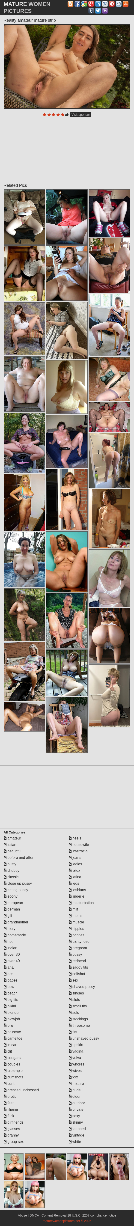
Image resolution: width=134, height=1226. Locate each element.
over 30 (12, 954)
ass (8, 974)
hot (8, 941)
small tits (78, 1006)
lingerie (76, 896)
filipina (11, 1109)
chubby (11, 870)
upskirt (76, 1045)
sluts (74, 1000)
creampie (13, 1071)
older (75, 1096)
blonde (11, 1013)
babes (11, 980)
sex (73, 980)
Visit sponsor (80, 114)
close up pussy (18, 883)
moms (76, 916)
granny (11, 1135)
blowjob (12, 1019)
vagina (76, 1051)
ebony (11, 896)
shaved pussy (82, 987)
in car (10, 1045)
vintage (76, 1135)
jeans (75, 858)
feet (9, 1103)
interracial (79, 851)
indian (10, 948)
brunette (12, 1032)
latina (75, 877)
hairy (9, 929)
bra (8, 1025)
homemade (15, 935)
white (75, 1142)
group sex (14, 1142)
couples (12, 1064)
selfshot (77, 974)
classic (11, 877)
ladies (75, 864)
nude (75, 1090)
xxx (73, 1077)
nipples (76, 929)
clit (8, 1051)
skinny (76, 1122)
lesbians (77, 890)
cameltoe (13, 1038)
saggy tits (78, 967)
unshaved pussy (84, 1038)
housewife (79, 845)
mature (76, 1084)
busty (10, 864)
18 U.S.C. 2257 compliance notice (91, 1215)
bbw (9, 987)
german (12, 909)
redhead (77, 961)
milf (73, 909)
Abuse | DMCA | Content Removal (42, 1215)
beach (11, 993)
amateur (12, 838)
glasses (12, 1129)
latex (74, 870)
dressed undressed (21, 1090)
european (13, 903)
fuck (9, 1116)
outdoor (77, 1103)
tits (73, 1032)
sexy (74, 1116)
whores (76, 1064)
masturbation (81, 903)
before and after (18, 858)
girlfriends (14, 1122)
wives (75, 1071)
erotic (10, 1096)
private (76, 1109)
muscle (76, 922)
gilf (8, 916)
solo (74, 1013)
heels (75, 838)
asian (10, 845)
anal (9, 967)
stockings (78, 1019)
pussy (75, 954)
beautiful (12, 851)
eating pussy (16, 890)
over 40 (12, 961)
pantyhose (79, 941)
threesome (79, 1025)
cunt (9, 1084)
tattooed (77, 1129)
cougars (12, 1058)
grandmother (16, 922)
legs (74, 883)
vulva (75, 1058)
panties (76, 935)
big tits (11, 1000)
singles (76, 993)
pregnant (78, 948)
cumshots (13, 1077)
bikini (10, 1006)
